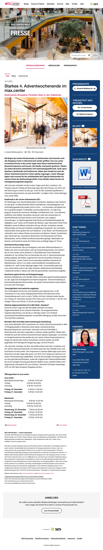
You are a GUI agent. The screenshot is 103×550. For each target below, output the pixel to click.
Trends (74, 4)
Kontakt (79, 538)
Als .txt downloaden (85, 107)
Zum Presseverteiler (51, 511)
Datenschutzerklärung (58, 538)
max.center (89, 352)
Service (60, 4)
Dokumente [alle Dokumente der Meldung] (80, 159)
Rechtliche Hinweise (42, 538)
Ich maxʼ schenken (79, 306)
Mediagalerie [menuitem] (54, 65)
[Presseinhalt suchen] (80, 55)
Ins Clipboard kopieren (85, 114)
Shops (26, 4)
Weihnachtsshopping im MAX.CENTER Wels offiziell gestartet (82, 259)
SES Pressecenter (27, 538)
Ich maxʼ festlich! (78, 286)
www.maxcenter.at (29, 473)
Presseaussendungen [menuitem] (35, 65)
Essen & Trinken (37, 4)
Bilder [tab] (14, 76)
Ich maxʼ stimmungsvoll (81, 241)
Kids (67, 4)
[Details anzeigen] (85, 173)
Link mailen (63, 425)
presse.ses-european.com (46, 473)
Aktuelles (51, 4)
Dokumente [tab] (23, 76)
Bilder (77, 126)
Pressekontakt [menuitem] (70, 65)
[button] (89, 55)
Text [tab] (7, 76)
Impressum (71, 538)
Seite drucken (12, 425)
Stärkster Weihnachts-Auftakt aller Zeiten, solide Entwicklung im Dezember (85, 270)
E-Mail (75, 375)
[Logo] (13, 4)
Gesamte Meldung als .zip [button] (85, 88)
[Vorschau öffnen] (36, 122)
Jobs (82, 4)
